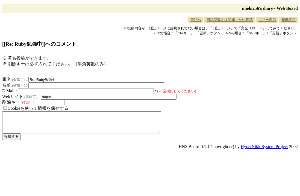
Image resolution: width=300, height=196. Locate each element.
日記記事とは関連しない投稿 (230, 20)
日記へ (195, 20)
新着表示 (288, 20)
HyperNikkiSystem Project (264, 150)
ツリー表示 (267, 20)
